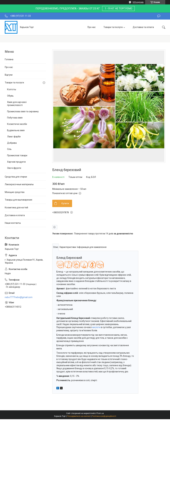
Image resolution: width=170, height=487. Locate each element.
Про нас (91, 27)
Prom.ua (100, 413)
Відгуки (9, 75)
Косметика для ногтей (16, 207)
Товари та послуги (113, 27)
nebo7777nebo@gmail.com (18, 297)
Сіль (9, 149)
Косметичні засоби (17, 124)
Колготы (11, 89)
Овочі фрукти (14, 168)
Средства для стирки (16, 176)
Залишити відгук (158, 16)
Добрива (12, 143)
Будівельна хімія (16, 130)
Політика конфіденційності (104, 416)
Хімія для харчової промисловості (17, 104)
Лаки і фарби (14, 136)
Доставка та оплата (143, 27)
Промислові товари (17, 155)
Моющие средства (14, 192)
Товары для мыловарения (18, 199)
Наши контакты (13, 223)
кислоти (96, 327)
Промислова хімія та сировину (23, 111)
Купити (65, 203)
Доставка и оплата (15, 215)
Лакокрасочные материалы (19, 184)
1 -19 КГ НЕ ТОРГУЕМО (118, 8)
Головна (9, 59)
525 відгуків (138, 2)
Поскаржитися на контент (78, 416)
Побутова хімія (14, 117)
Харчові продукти (16, 162)
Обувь (10, 95)
